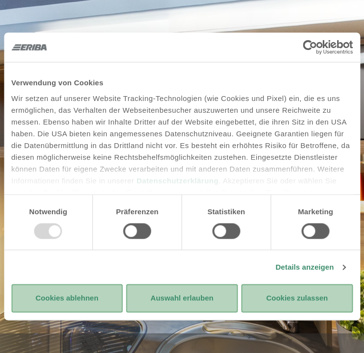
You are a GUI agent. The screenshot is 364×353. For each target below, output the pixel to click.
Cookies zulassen (297, 298)
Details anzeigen (304, 267)
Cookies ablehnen (66, 298)
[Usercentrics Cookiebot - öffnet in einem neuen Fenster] (310, 47)
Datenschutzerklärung (178, 180)
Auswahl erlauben (181, 298)
